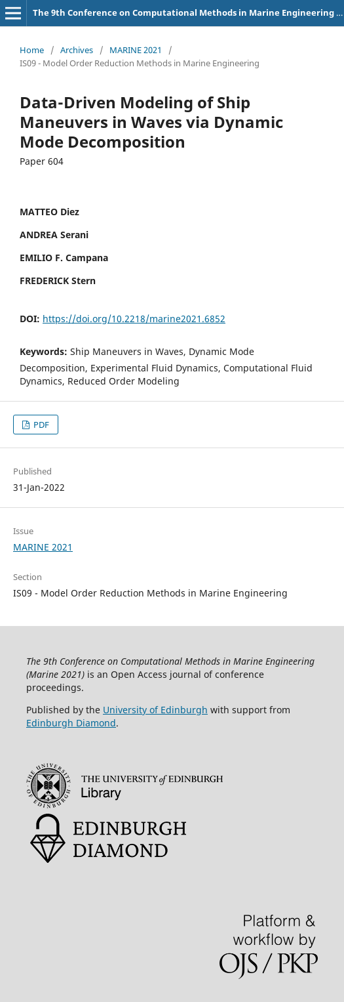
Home (32, 50)
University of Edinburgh (155, 709)
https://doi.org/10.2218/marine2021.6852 (134, 318)
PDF (40, 424)
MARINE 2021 (135, 50)
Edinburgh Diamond (71, 723)
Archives (76, 50)
